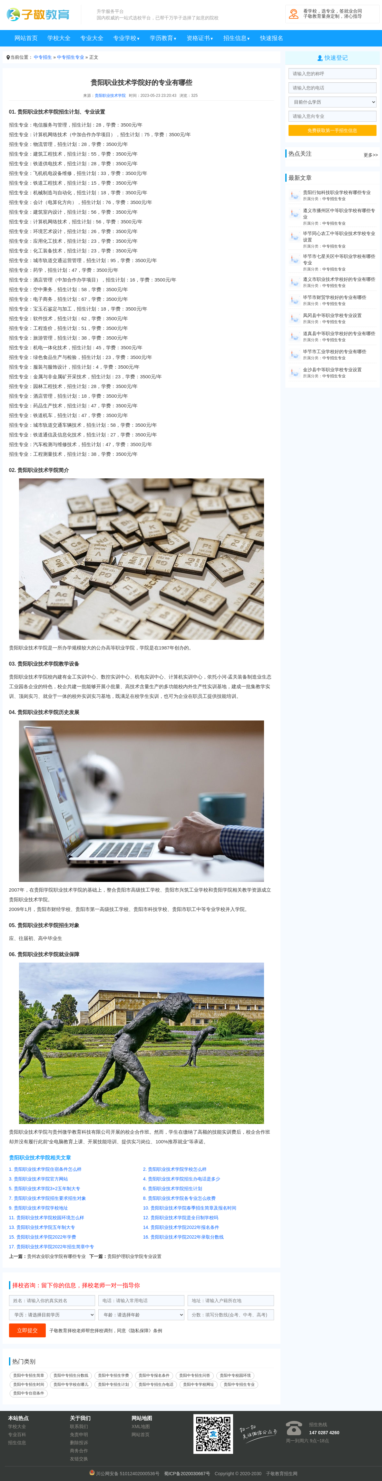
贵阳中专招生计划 (113, 1384)
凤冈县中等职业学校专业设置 (332, 315)
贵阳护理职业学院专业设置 (134, 1256)
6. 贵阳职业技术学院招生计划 (172, 1188)
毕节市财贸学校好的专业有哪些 (334, 297)
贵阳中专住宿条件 (28, 1393)
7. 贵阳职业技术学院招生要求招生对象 (47, 1198)
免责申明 (79, 1434)
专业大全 (91, 38)
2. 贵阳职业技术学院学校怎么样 (175, 1169)
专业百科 (17, 1434)
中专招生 (43, 57)
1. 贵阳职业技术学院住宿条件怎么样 (45, 1169)
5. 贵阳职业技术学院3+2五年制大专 (44, 1188)
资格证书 (200, 38)
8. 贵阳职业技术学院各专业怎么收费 (179, 1198)
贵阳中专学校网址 (198, 1384)
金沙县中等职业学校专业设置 (332, 369)
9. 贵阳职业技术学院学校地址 (38, 1207)
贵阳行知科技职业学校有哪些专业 (337, 192)
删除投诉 (79, 1442)
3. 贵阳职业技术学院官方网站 (38, 1178)
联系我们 (79, 1426)
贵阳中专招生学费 (113, 1375)
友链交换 (79, 1458)
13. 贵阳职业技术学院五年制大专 (42, 1227)
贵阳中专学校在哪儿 (71, 1384)
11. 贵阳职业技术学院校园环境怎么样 (46, 1217)
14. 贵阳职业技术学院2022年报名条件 (181, 1227)
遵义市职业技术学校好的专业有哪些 (339, 279)
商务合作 (79, 1450)
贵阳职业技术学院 (110, 95)
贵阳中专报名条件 (154, 1375)
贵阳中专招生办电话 (156, 1384)
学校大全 (59, 38)
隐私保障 (140, 1330)
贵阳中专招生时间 (28, 1384)
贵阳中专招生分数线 (71, 1375)
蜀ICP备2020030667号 (187, 1473)
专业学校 (126, 38)
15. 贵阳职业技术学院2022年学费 (42, 1237)
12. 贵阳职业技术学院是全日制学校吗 (180, 1217)
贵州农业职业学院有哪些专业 (56, 1256)
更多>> (371, 155)
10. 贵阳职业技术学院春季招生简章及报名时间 (189, 1207)
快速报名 (271, 38)
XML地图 (141, 1426)
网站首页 (26, 38)
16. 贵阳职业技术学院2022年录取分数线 (183, 1237)
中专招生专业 (70, 57)
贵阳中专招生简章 (28, 1375)
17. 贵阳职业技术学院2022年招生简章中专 (51, 1246)
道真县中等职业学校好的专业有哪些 (339, 333)
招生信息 (236, 38)
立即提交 (27, 1330)
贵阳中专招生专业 (239, 1384)
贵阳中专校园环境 (235, 1375)
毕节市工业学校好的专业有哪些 (334, 351)
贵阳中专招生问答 (194, 1375)
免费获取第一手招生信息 (332, 130)
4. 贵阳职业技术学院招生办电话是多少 (181, 1178)
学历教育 (163, 38)
